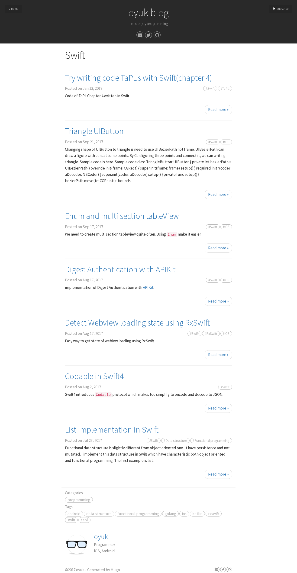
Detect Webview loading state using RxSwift (137, 322)
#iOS (226, 142)
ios (184, 513)
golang (170, 513)
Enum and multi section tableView (122, 216)
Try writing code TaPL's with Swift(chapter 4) (138, 78)
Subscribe (280, 9)
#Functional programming (211, 440)
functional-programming (138, 513)
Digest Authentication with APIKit (120, 269)
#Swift (210, 88)
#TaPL (224, 88)
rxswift (213, 513)
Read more (218, 109)
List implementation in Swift (111, 429)
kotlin (197, 513)
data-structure (99, 513)
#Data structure (175, 440)
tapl (84, 520)
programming (79, 499)
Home (13, 9)
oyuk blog (148, 12)
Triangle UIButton (94, 131)
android (74, 513)
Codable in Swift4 (94, 376)
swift (71, 520)
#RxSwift (211, 333)
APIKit (148, 287)
